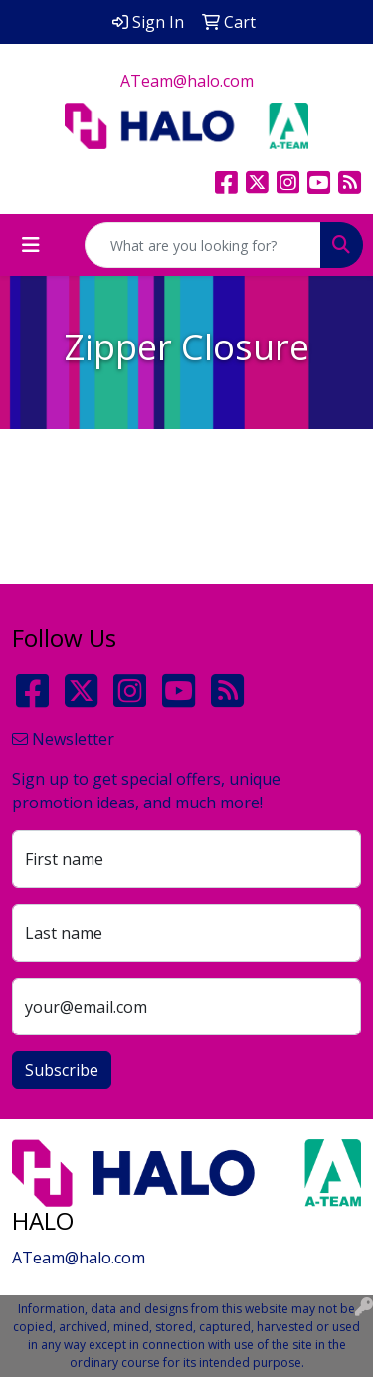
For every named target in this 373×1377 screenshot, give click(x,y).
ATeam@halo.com (187, 81)
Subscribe (61, 1070)
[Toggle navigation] (31, 245)
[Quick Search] (203, 245)
